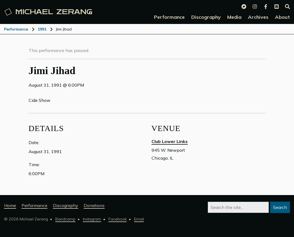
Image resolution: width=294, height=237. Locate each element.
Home (10, 205)
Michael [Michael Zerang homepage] (48, 12)
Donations (94, 205)
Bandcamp (65, 219)
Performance (16, 29)
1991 (42, 29)
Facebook (117, 219)
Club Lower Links (169, 141)
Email (139, 219)
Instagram (92, 219)
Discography (65, 205)
